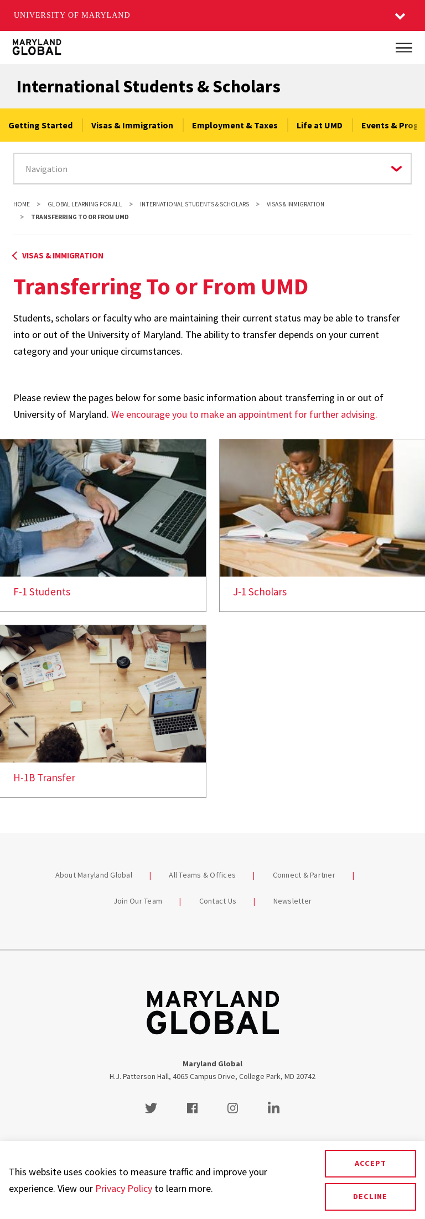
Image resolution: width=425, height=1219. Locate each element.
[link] (103, 525)
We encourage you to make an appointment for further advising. (244, 414)
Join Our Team (137, 901)
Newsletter (292, 901)
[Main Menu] (404, 47)
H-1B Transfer (44, 777)
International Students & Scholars (149, 86)
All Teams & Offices (202, 875)
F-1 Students (41, 591)
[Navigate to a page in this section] (212, 168)
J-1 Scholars (260, 591)
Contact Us (218, 901)
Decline (370, 1196)
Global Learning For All (85, 204)
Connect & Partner (304, 875)
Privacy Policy (123, 1188)
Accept (370, 1163)
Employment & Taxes (235, 125)
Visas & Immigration (132, 125)
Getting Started (40, 125)
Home (21, 204)
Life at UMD (320, 125)
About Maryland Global (93, 875)
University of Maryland (72, 15)
